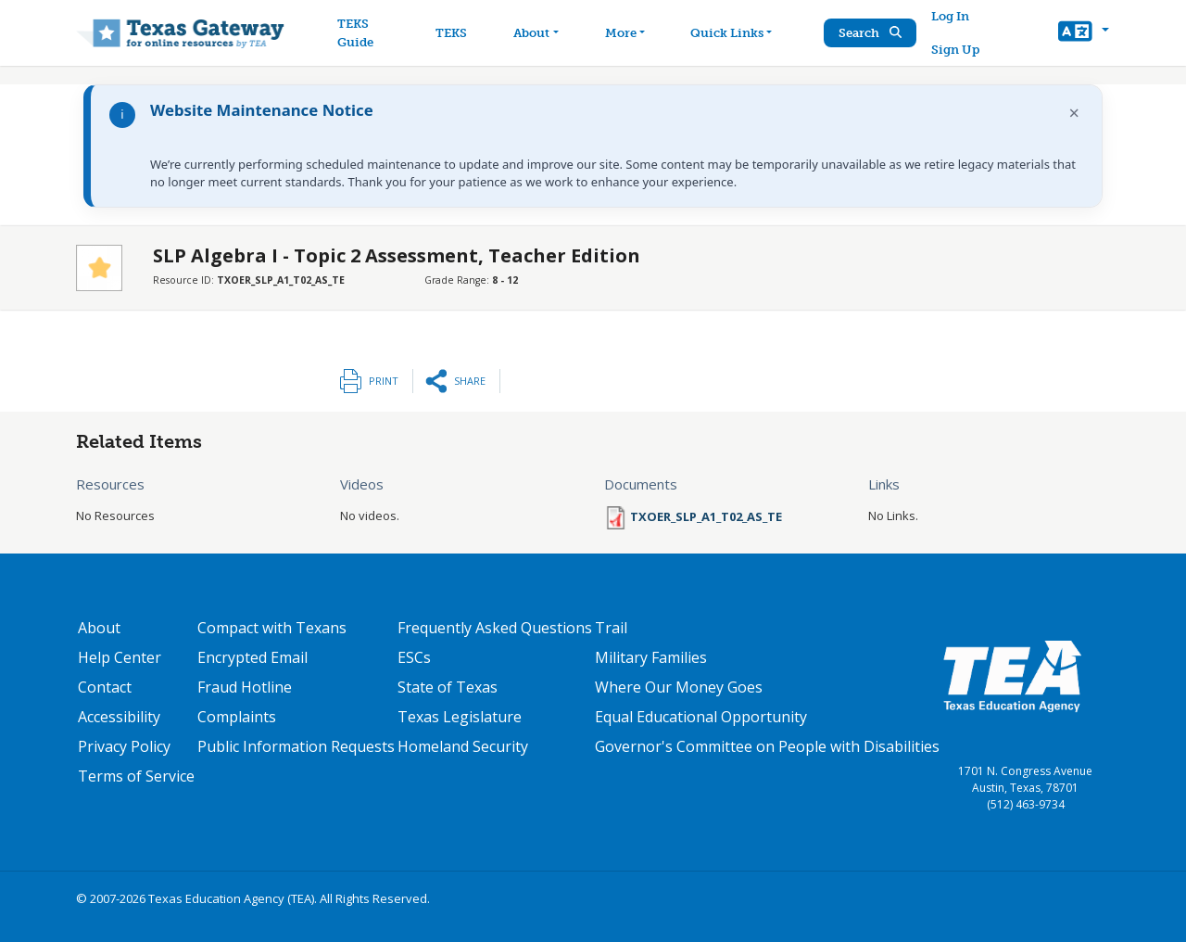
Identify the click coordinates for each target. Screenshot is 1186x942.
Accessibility (119, 716)
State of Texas (447, 687)
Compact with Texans (272, 627)
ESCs (414, 657)
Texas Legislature (459, 716)
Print (383, 381)
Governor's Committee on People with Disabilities (767, 746)
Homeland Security (462, 746)
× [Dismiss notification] (1074, 112)
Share (470, 381)
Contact (105, 687)
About (99, 627)
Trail (611, 627)
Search (870, 33)
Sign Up (955, 50)
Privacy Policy (124, 746)
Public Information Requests (296, 746)
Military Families (651, 657)
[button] (1083, 33)
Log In (950, 16)
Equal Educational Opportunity (701, 716)
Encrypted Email (252, 657)
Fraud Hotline (244, 687)
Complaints (236, 716)
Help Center (119, 657)
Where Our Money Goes (679, 687)
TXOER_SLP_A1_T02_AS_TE (706, 516)
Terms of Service (136, 776)
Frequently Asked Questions (494, 627)
